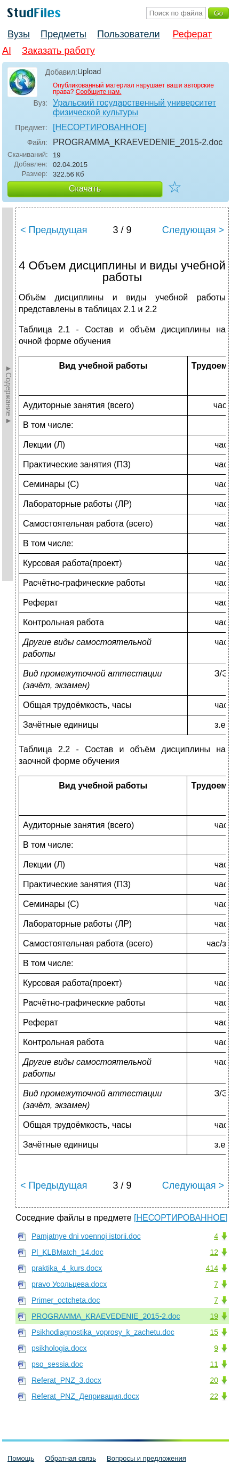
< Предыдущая (53, 230)
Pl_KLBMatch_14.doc (67, 1252)
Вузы (18, 34)
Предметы (63, 34)
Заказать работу (58, 50)
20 (214, 1380)
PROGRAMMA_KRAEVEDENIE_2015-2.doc (105, 1316)
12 (214, 1252)
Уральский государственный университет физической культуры (134, 107)
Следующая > (193, 230)
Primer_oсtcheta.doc (65, 1300)
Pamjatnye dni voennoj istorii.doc (86, 1236)
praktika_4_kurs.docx (66, 1268)
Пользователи (128, 34)
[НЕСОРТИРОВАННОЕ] (100, 127)
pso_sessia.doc (57, 1364)
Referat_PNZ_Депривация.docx (85, 1396)
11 (214, 1364)
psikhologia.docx (59, 1348)
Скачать (85, 188)
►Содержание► (8, 394)
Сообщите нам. (99, 92)
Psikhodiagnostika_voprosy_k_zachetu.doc (102, 1332)
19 (214, 1316)
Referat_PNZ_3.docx (66, 1380)
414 (212, 1268)
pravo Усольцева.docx (69, 1284)
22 (214, 1396)
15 (214, 1332)
